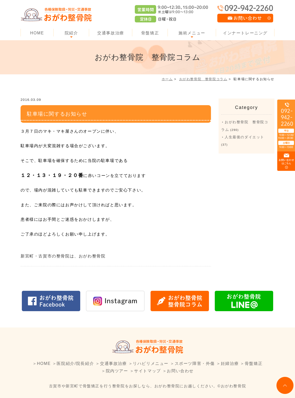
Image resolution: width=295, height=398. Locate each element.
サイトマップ (147, 371)
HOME (37, 33)
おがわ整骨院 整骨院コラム (203, 79)
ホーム (167, 79)
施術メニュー (191, 33)
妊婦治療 (230, 363)
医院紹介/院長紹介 (75, 363)
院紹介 (71, 33)
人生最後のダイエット (244, 137)
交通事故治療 (110, 33)
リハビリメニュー (151, 363)
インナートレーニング (245, 33)
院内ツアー (117, 371)
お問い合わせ (180, 371)
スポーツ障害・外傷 (195, 363)
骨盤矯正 (150, 33)
